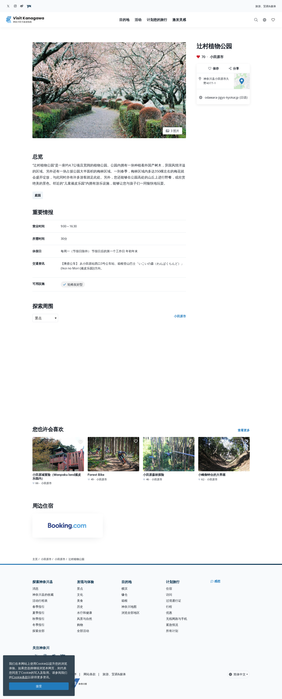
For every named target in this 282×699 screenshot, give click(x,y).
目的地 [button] (124, 20)
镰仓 (124, 594)
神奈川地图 (129, 607)
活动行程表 (40, 601)
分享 (234, 68)
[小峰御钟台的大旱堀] (224, 459)
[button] (264, 19)
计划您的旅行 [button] (157, 20)
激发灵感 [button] (179, 20)
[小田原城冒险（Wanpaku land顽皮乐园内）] (58, 461)
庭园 (38, 195)
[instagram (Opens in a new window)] (15, 6)
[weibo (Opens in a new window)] (21, 6)
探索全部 (38, 631)
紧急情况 (172, 625)
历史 (80, 607)
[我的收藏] (273, 19)
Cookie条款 (20, 677)
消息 (35, 588)
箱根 (124, 601)
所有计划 (172, 631)
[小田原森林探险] (168, 459)
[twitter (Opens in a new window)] (8, 6)
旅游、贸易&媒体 (265, 6)
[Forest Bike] (113, 459)
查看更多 (244, 430)
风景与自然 (84, 619)
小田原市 (217, 56)
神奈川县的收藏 (43, 594)
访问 (169, 594)
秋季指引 (38, 619)
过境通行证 (173, 601)
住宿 (169, 588)
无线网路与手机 (176, 619)
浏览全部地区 (130, 613)
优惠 (169, 613)
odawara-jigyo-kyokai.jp (222, 97)
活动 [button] (138, 20)
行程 (169, 607)
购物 (80, 625)
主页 (35, 559)
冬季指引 (38, 625)
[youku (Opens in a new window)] (29, 6)
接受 (39, 686)
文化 (80, 594)
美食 (80, 601)
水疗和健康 (84, 613)
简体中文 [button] (237, 674)
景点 (80, 588)
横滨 (124, 588)
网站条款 (90, 674)
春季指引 (38, 607)
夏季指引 (38, 613)
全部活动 (83, 631)
